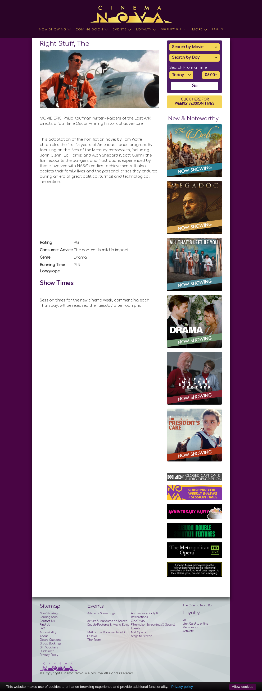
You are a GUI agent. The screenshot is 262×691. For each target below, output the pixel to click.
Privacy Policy (49, 654)
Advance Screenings (101, 613)
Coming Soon (91, 30)
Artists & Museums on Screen (107, 621)
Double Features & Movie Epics (108, 624)
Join (185, 619)
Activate (188, 631)
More (200, 30)
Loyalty (146, 30)
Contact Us (47, 621)
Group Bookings (50, 643)
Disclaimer (47, 651)
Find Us (45, 624)
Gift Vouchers (49, 647)
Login (217, 29)
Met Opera (138, 632)
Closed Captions (50, 639)
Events (122, 30)
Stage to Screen (141, 636)
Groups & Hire (174, 29)
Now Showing (55, 30)
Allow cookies (242, 687)
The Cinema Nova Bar (198, 605)
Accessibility (48, 632)
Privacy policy (182, 687)
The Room (94, 639)
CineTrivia (137, 621)
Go (194, 86)
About (44, 636)
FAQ (42, 628)
